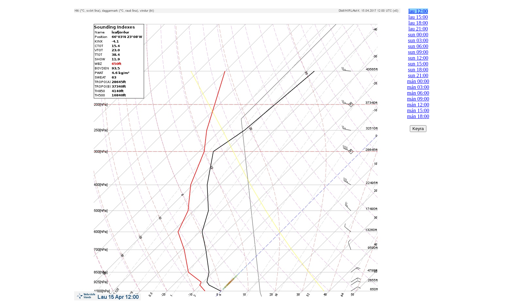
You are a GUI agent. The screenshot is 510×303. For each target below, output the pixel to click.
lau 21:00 (418, 28)
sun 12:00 (418, 58)
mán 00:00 (418, 81)
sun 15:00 (418, 64)
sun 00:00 (418, 34)
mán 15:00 (418, 110)
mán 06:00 (418, 93)
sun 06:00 (418, 46)
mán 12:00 (418, 104)
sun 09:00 (418, 52)
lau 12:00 (418, 11)
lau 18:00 (418, 23)
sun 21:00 (418, 75)
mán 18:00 (418, 116)
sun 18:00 (418, 69)
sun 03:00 (418, 40)
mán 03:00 (418, 87)
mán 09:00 (418, 99)
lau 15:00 (418, 17)
